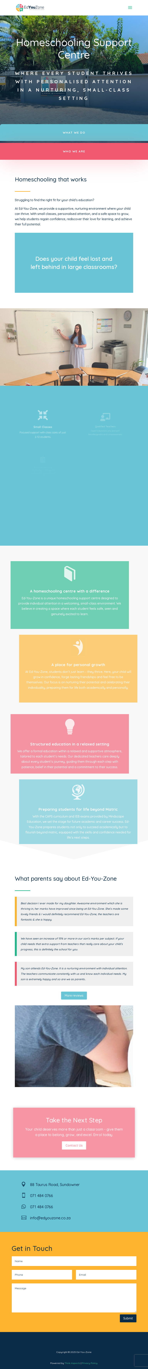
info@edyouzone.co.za (50, 1217)
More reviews (74, 995)
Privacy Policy (90, 1363)
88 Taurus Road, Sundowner (55, 1184)
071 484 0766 (41, 1195)
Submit (128, 1318)
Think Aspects (72, 1363)
